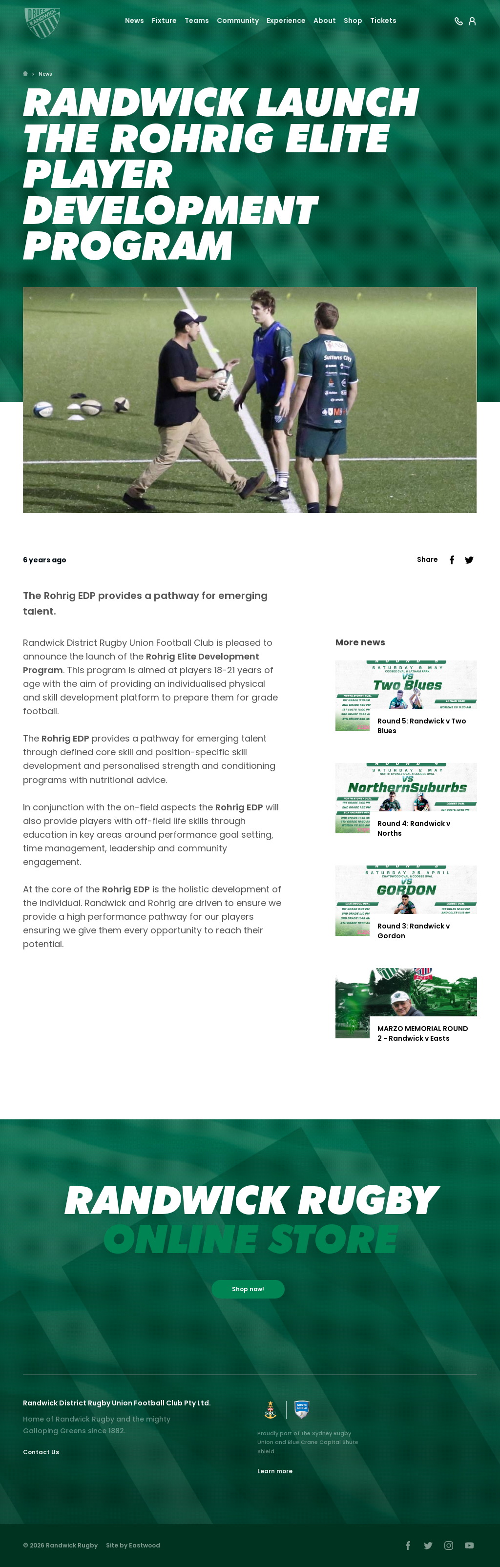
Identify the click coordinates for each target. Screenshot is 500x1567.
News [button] (134, 20)
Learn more (274, 1471)
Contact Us (41, 1452)
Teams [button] (197, 20)
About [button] (324, 20)
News (45, 74)
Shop (353, 20)
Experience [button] (286, 20)
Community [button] (238, 20)
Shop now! (248, 1289)
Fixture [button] (164, 20)
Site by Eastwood (133, 1545)
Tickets (383, 20)
